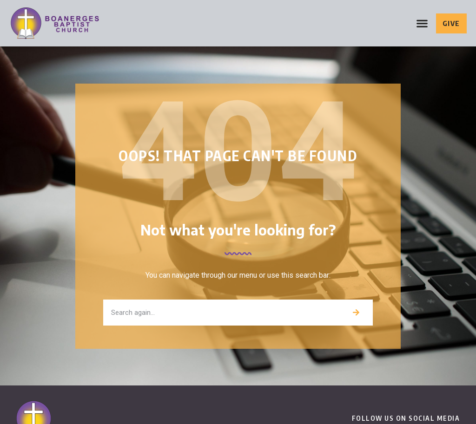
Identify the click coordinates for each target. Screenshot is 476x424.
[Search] (356, 313)
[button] (422, 23)
